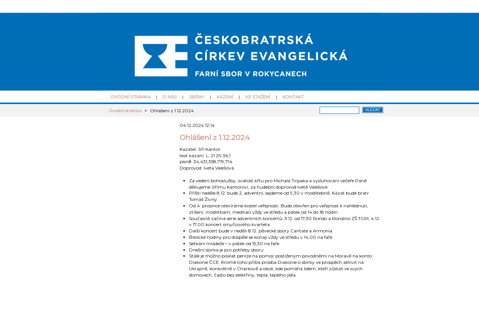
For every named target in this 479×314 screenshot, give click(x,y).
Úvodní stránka (130, 97)
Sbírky (196, 97)
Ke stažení (257, 97)
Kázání (225, 97)
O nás (170, 97)
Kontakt (293, 97)
